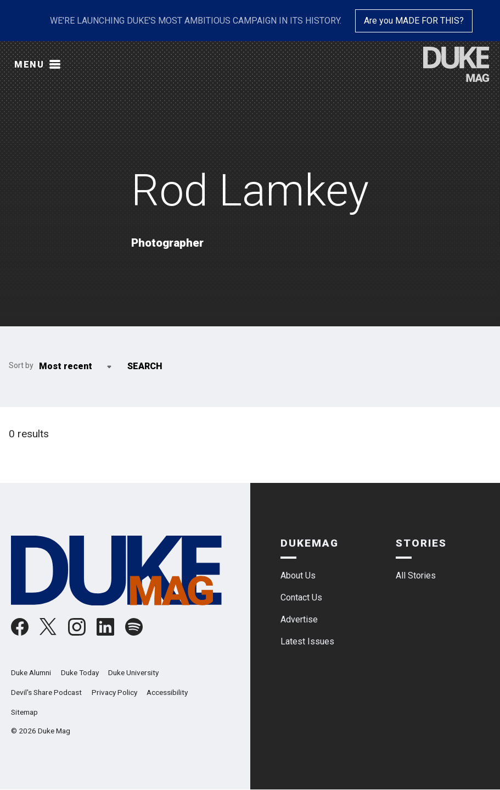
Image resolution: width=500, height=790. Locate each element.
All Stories (416, 575)
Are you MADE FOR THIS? (414, 20)
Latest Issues (307, 641)
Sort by (21, 365)
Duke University (133, 672)
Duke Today (80, 672)
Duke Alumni (31, 672)
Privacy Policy (114, 692)
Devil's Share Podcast (46, 692)
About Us (298, 575)
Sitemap (24, 712)
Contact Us (301, 597)
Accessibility (167, 692)
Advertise (299, 619)
